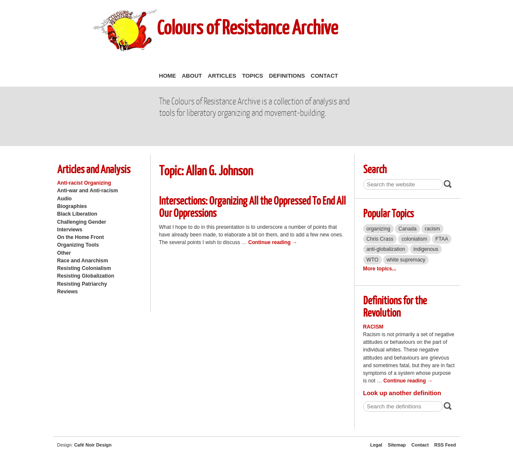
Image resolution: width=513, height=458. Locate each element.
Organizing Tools (78, 245)
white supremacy (406, 260)
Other (64, 253)
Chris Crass (380, 239)
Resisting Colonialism (84, 268)
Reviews (67, 292)
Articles (222, 76)
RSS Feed (445, 444)
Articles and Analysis (93, 168)
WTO (372, 260)
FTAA (441, 239)
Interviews (70, 230)
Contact (324, 76)
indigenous (425, 249)
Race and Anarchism (82, 261)
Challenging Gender (82, 222)
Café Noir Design (93, 444)
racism (432, 229)
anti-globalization (386, 249)
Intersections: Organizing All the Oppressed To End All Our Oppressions (252, 206)
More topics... (379, 269)
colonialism (414, 239)
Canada (407, 229)
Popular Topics (388, 212)
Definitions (287, 76)
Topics (252, 76)
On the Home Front (80, 237)
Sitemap (397, 444)
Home (167, 76)
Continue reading (272, 242)
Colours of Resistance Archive (247, 27)
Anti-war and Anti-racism (87, 191)
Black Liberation (77, 214)
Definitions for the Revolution (395, 306)
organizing (378, 229)
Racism (373, 327)
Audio (64, 199)
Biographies (72, 206)
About (192, 76)
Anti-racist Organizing (84, 183)
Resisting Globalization (86, 276)
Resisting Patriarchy (82, 284)
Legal (376, 444)
